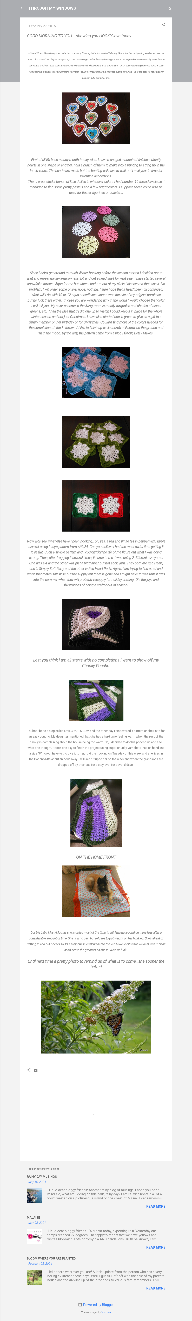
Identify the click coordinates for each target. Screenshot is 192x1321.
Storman (106, 1312)
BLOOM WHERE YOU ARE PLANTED (51, 1258)
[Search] (170, 9)
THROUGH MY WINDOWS (52, 8)
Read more (155, 1206)
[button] (163, 25)
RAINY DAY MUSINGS (42, 1176)
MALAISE (33, 1217)
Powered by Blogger (96, 1305)
